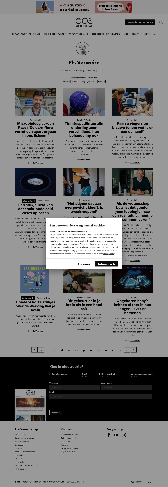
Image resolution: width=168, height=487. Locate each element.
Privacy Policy (108, 253)
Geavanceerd (84, 263)
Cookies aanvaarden (106, 263)
